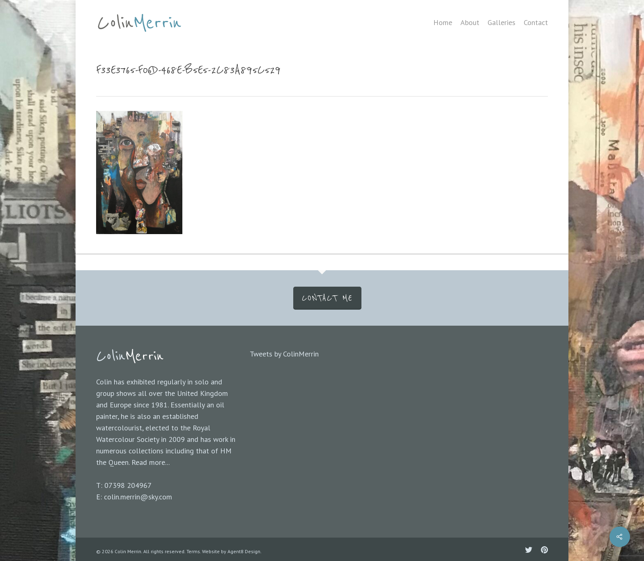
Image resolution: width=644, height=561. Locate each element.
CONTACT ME (327, 298)
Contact (536, 22)
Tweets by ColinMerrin (284, 354)
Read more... (150, 462)
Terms (193, 551)
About (469, 22)
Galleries (501, 22)
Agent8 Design (244, 551)
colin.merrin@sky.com (138, 496)
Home (442, 22)
